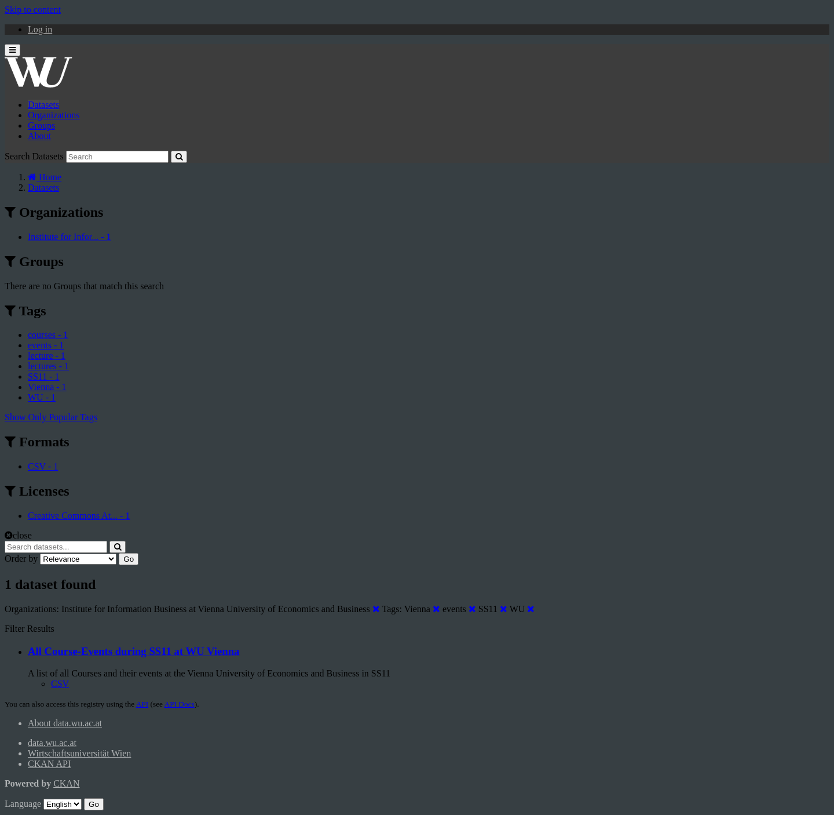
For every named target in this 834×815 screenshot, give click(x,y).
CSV (60, 684)
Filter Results (29, 629)
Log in (40, 29)
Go (128, 559)
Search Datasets (34, 156)
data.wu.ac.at (52, 743)
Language (23, 804)
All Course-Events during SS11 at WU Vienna (133, 651)
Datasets (43, 105)
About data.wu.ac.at (65, 723)
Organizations (53, 115)
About (39, 136)
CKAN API (49, 764)
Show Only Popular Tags (51, 417)
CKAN (66, 783)
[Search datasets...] (56, 547)
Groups (41, 125)
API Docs (179, 704)
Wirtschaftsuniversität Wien (79, 753)
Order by (21, 558)
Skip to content (33, 9)
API (142, 704)
